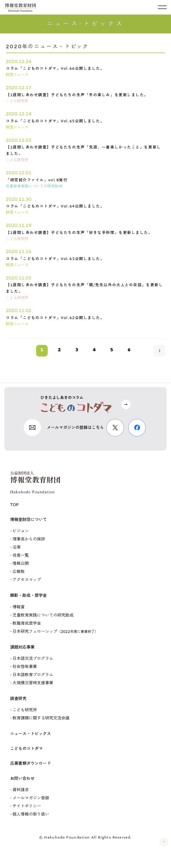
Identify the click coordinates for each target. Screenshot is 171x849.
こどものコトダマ (26, 748)
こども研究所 (25, 710)
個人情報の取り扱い (31, 814)
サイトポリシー (27, 806)
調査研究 (18, 698)
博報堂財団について (28, 519)
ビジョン (21, 531)
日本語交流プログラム (33, 658)
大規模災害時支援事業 (33, 683)
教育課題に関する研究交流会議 (41, 718)
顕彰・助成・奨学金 (28, 595)
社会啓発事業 (25, 666)
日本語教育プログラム (33, 675)
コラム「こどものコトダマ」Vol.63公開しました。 (55, 258)
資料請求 (21, 790)
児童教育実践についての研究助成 (43, 615)
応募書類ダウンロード (30, 763)
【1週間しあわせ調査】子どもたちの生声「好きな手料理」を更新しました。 (79, 232)
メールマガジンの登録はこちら (75, 427)
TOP (14, 505)
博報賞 (19, 607)
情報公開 (21, 563)
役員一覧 (21, 555)
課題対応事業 (22, 647)
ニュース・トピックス (30, 734)
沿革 (17, 547)
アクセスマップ (27, 580)
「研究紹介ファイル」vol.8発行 (37, 180)
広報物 (19, 571)
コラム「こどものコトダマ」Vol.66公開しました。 (55, 68)
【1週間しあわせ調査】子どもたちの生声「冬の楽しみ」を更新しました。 (77, 94)
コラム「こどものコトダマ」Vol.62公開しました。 (55, 317)
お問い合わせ (22, 778)
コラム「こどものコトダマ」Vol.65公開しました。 (55, 121)
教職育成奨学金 (27, 623)
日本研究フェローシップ (55, 631)
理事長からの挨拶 (29, 539)
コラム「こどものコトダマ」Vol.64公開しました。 (55, 206)
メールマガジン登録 (31, 798)
